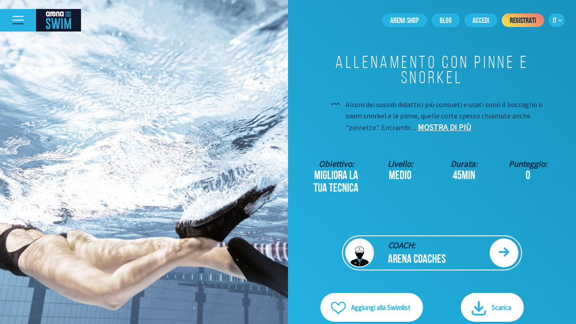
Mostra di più (444, 127)
